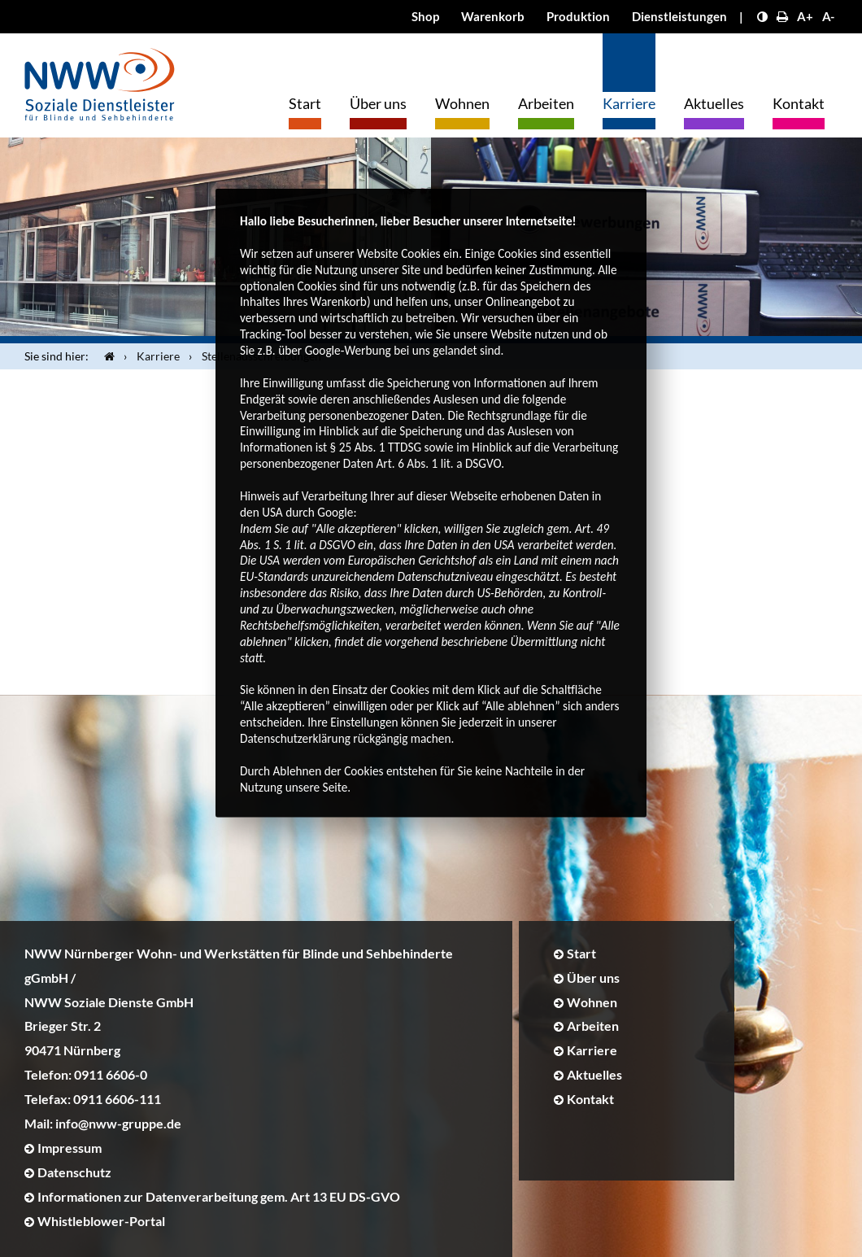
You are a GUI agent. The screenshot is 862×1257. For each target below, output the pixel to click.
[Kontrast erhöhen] (762, 16)
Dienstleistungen (679, 16)
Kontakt (799, 103)
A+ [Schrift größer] (805, 16)
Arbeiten (546, 103)
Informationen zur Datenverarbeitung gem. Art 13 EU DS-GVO (218, 1196)
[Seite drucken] (782, 16)
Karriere (629, 103)
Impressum (69, 1147)
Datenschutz (74, 1172)
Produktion (578, 16)
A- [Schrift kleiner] (828, 16)
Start (305, 103)
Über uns (378, 103)
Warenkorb (493, 16)
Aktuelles (714, 103)
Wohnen (462, 103)
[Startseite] (106, 356)
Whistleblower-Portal (101, 1221)
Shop (425, 16)
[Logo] (99, 80)
